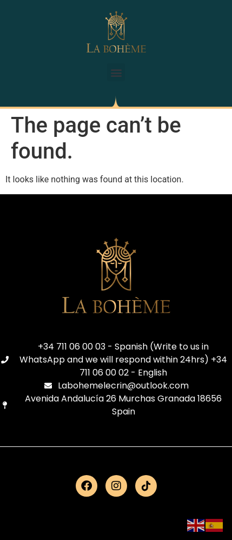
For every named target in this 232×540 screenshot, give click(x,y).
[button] (116, 72)
